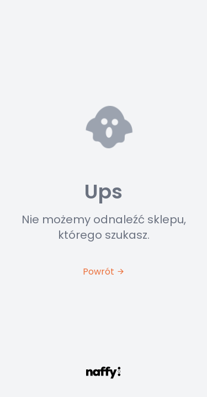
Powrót (104, 271)
